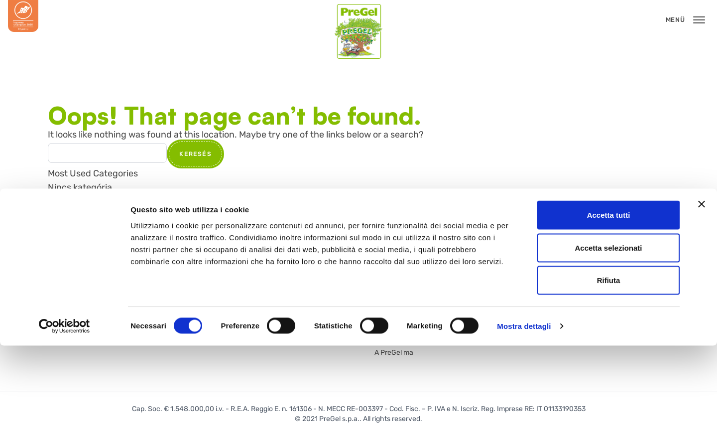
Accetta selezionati (608, 338)
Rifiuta (608, 370)
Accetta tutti (608, 305)
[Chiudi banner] (701, 294)
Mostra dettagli (524, 416)
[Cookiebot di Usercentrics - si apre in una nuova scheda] (64, 416)
